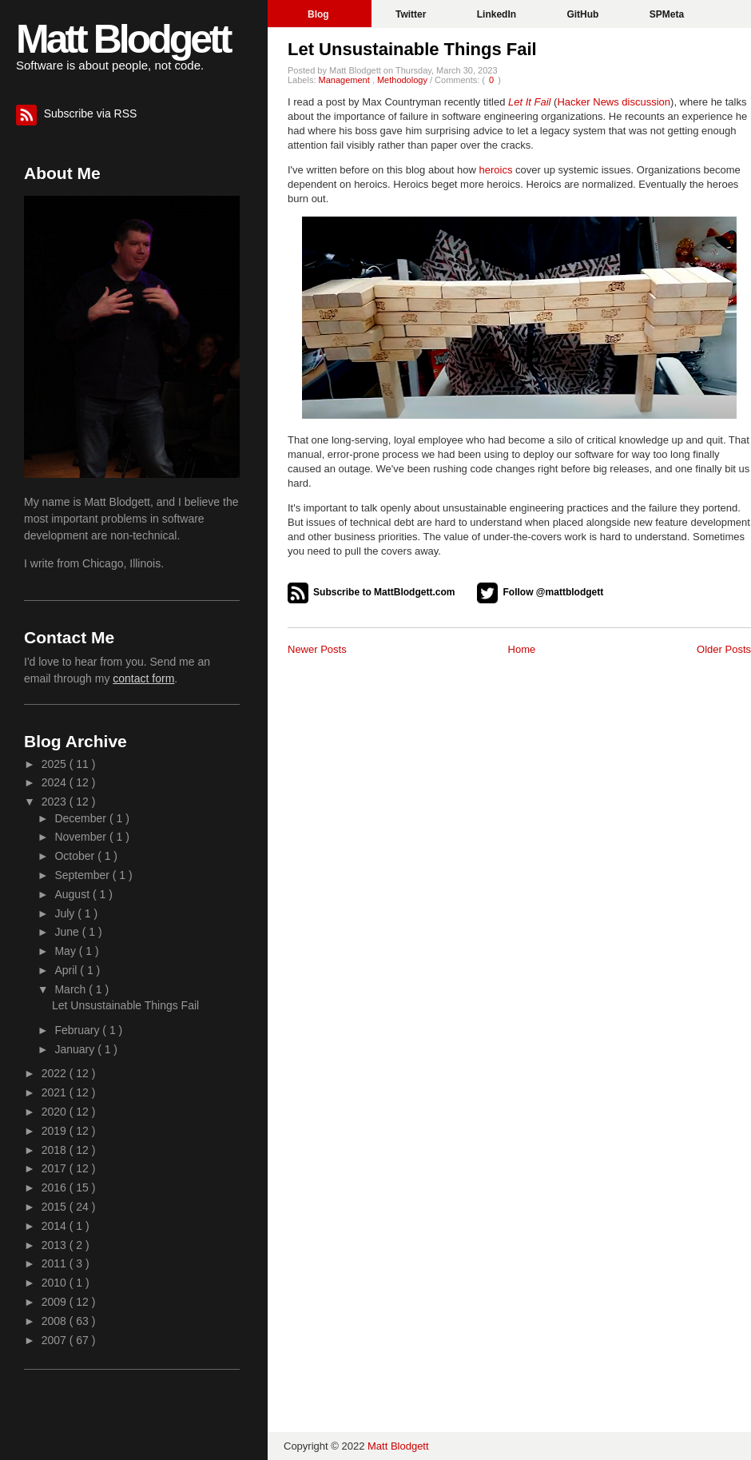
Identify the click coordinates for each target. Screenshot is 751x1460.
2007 (56, 1340)
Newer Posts (317, 649)
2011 (56, 1263)
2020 (56, 1111)
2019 (56, 1130)
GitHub (583, 14)
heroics (496, 170)
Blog (320, 14)
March (71, 989)
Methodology (403, 80)
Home (522, 649)
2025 (56, 764)
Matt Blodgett (122, 39)
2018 (56, 1150)
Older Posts (724, 649)
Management (345, 80)
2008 (56, 1321)
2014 (56, 1225)
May (66, 951)
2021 (56, 1092)
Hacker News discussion (613, 102)
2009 (56, 1301)
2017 (56, 1168)
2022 (56, 1073)
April (67, 970)
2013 (56, 1245)
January (75, 1049)
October (75, 855)
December (81, 818)
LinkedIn (498, 14)
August (73, 894)
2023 (56, 801)
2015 (56, 1206)
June (67, 931)
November (81, 836)
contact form (143, 678)
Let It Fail (529, 102)
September (83, 875)
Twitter (412, 14)
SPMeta (667, 14)
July (65, 913)
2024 (56, 782)
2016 (56, 1187)
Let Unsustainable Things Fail (412, 49)
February (78, 1030)
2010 (56, 1282)
